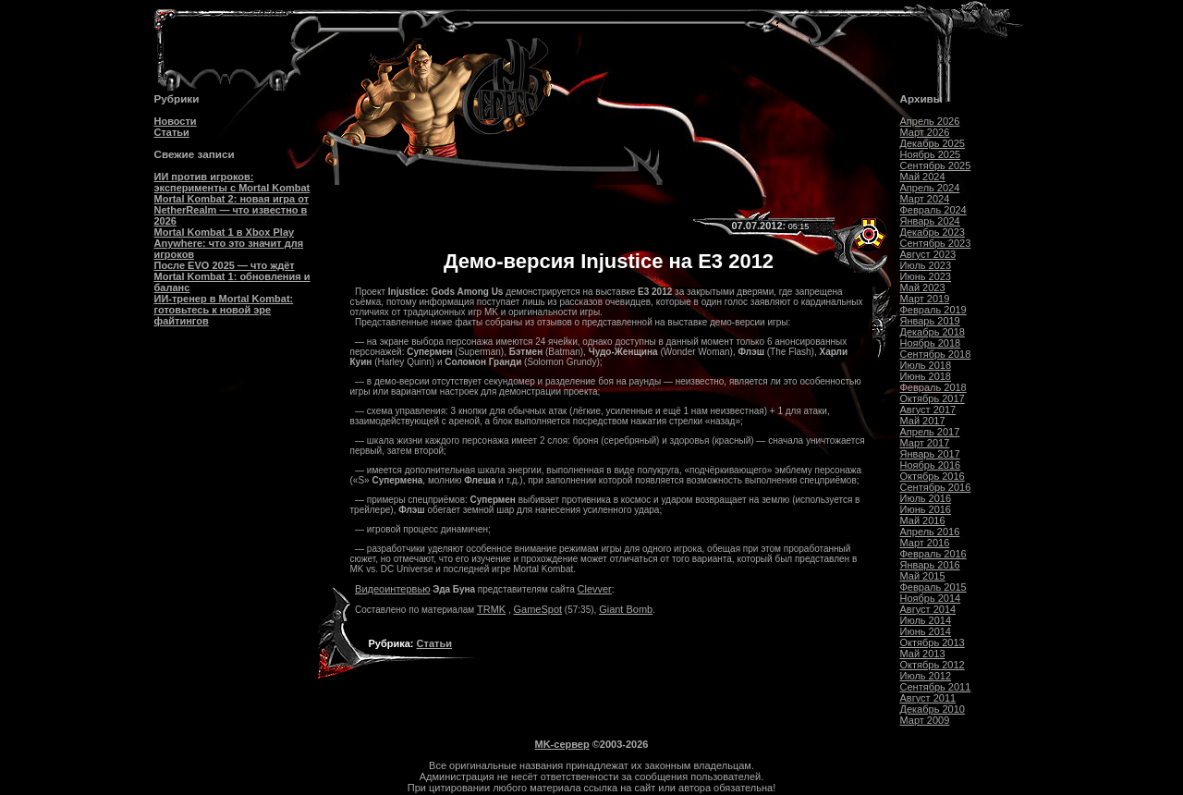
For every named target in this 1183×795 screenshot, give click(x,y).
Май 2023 (922, 287)
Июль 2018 (926, 365)
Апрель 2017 (930, 431)
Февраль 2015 (933, 587)
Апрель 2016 (930, 531)
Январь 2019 (930, 320)
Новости (175, 121)
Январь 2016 (930, 564)
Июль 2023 (926, 265)
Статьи (171, 132)
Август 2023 (928, 254)
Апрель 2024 (930, 187)
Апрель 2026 (930, 121)
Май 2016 (922, 520)
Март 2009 (925, 720)
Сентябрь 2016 (935, 487)
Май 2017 (922, 420)
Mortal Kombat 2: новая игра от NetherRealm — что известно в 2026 (232, 209)
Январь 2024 (930, 220)
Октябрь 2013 (932, 642)
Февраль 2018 (933, 387)
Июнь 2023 (926, 276)
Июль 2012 (926, 675)
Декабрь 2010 (932, 709)
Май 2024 (922, 176)
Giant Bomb (625, 609)
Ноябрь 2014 (930, 598)
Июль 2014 (926, 620)
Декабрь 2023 (932, 232)
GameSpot (538, 609)
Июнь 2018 (926, 376)
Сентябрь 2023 (935, 243)
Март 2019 (925, 298)
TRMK (491, 609)
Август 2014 (928, 609)
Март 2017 (925, 442)
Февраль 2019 (933, 309)
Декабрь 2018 (932, 331)
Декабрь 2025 (932, 143)
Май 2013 (922, 653)
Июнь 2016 (926, 509)
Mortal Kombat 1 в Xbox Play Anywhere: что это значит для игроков (229, 243)
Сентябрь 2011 (935, 686)
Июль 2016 (926, 498)
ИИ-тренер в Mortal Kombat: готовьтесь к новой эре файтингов (224, 309)
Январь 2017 (930, 453)
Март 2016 (925, 542)
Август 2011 (928, 697)
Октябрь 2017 (932, 398)
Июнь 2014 (926, 631)
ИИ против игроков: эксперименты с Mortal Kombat (232, 182)
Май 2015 (922, 575)
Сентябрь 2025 (935, 165)
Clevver (595, 588)
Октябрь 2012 (932, 664)
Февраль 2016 (933, 553)
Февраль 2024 (933, 209)
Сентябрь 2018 (935, 354)
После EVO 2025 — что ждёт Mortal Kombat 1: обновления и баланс (232, 276)
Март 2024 (925, 198)
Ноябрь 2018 (930, 343)
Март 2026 (925, 132)
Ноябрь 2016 (930, 465)
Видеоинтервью (392, 588)
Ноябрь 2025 (930, 154)
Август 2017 (928, 409)
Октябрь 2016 (932, 476)
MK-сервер (562, 744)
